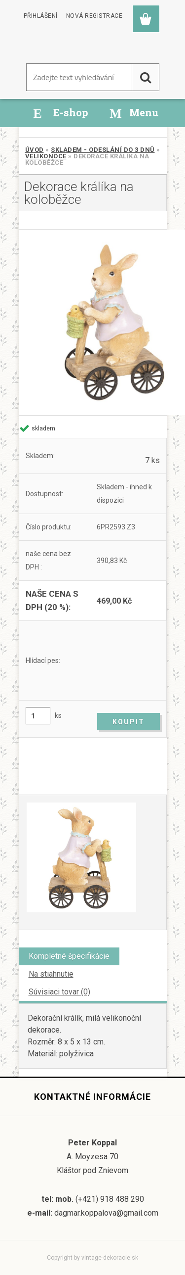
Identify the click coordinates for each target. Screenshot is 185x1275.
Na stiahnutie (51, 974)
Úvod (34, 149)
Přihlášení (41, 15)
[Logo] (65, 44)
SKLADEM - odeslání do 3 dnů (103, 149)
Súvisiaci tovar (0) (59, 991)
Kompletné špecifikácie (69, 956)
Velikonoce (46, 156)
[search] (145, 77)
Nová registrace (94, 15)
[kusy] (38, 715)
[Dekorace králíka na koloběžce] (92, 322)
